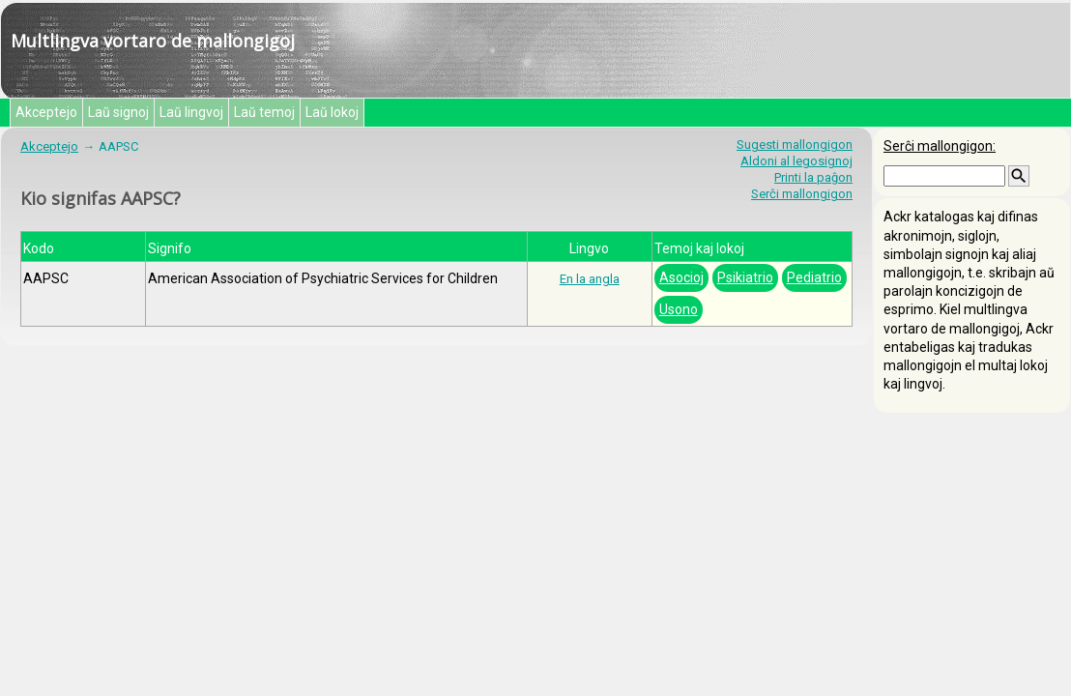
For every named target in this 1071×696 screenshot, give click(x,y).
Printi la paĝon (813, 177)
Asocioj (681, 277)
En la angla (590, 279)
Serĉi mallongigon (802, 194)
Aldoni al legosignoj (796, 161)
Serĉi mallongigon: (939, 146)
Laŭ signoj (118, 112)
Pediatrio (814, 277)
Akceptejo (46, 112)
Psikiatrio (745, 277)
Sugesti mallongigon (795, 144)
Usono (678, 309)
